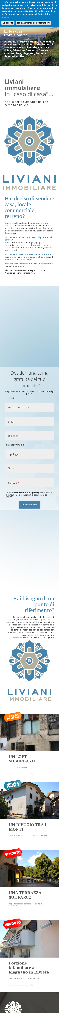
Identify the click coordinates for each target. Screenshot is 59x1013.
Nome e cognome (19, 407)
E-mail (11, 421)
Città (11, 468)
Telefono (14, 435)
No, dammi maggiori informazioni (33, 23)
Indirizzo (13, 482)
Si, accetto (8, 23)
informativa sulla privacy (26, 492)
